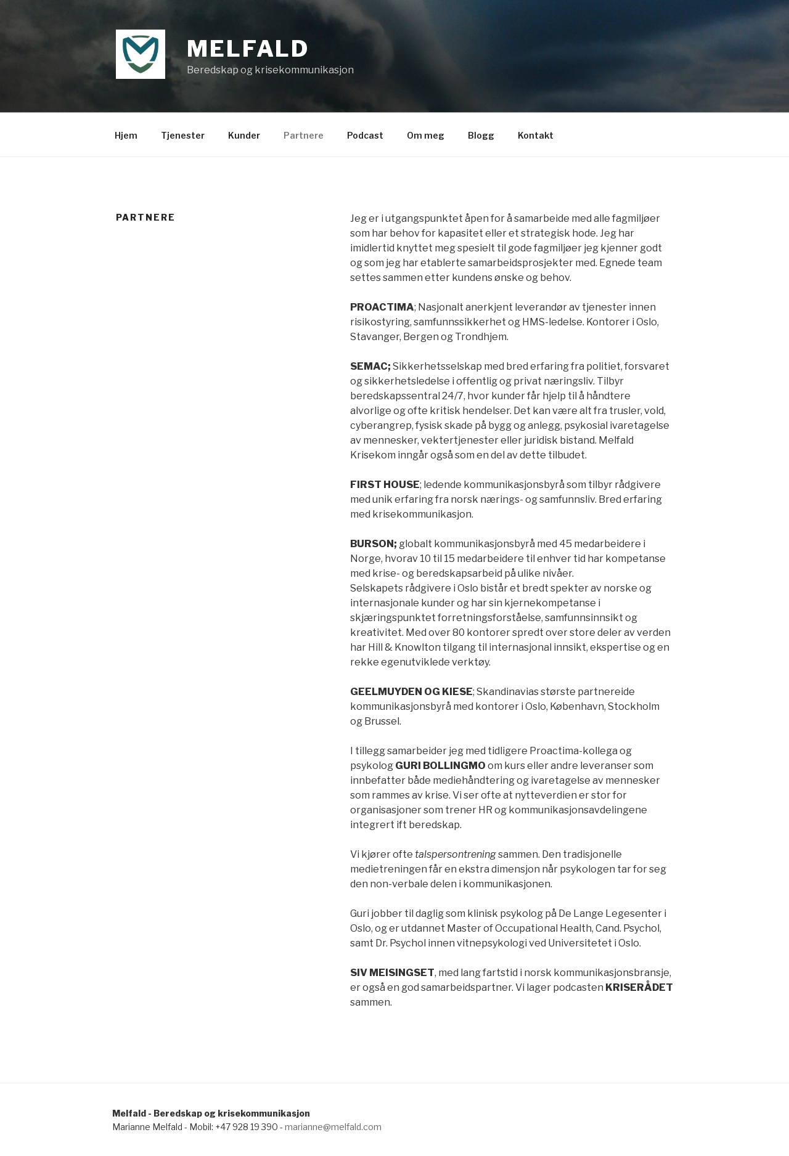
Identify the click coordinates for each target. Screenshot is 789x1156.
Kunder (244, 135)
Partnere (304, 135)
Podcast (365, 135)
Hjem (126, 135)
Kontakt (536, 135)
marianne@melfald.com (333, 1126)
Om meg (425, 135)
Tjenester (183, 135)
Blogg (481, 135)
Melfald (248, 48)
